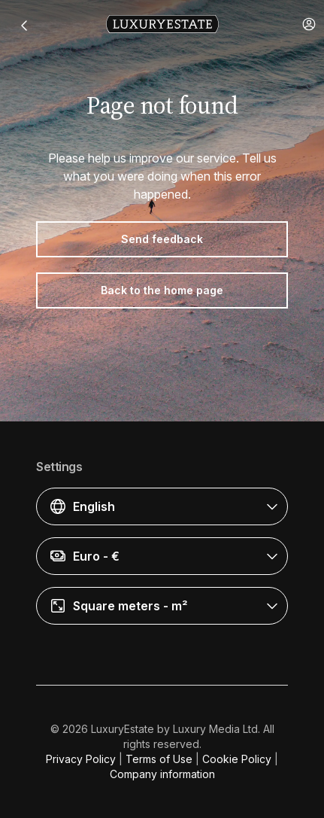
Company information (162, 774)
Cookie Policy (236, 759)
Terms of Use (159, 759)
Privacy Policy (81, 759)
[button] (309, 24)
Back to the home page (162, 290)
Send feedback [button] (162, 239)
